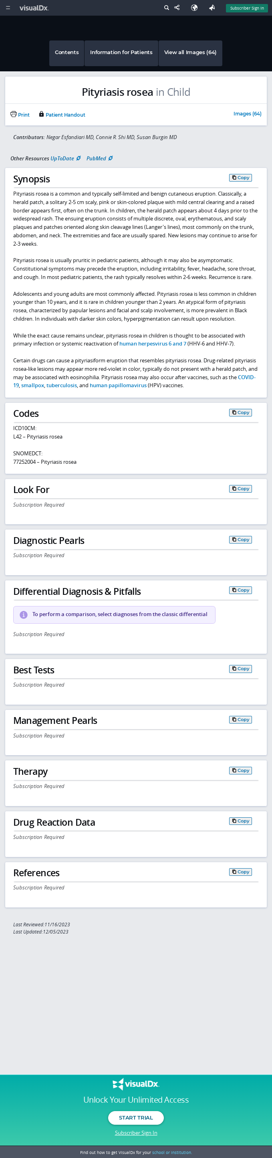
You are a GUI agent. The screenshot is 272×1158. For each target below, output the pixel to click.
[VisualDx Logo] (35, 8)
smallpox (32, 385)
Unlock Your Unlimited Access (136, 1100)
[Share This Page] (178, 8)
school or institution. (172, 1152)
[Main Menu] (8, 8)
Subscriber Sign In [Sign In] (247, 8)
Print (20, 115)
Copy (244, 177)
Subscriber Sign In (136, 1132)
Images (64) (248, 114)
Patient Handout (61, 115)
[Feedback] (213, 8)
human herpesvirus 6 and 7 (152, 343)
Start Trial (136, 1117)
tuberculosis (61, 385)
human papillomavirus (118, 385)
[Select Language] (196, 8)
